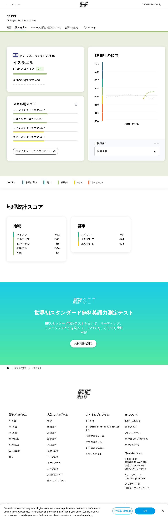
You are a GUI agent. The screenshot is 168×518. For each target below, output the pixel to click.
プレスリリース (133, 432)
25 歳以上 (14, 438)
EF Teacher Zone (95, 448)
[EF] (84, 4)
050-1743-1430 (133, 483)
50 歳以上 (14, 444)
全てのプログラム (56, 480)
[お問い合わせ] (151, 4)
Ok (145, 511)
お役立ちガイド (94, 454)
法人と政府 (14, 450)
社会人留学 (53, 450)
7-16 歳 (12, 420)
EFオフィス (131, 426)
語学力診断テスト (95, 442)
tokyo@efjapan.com (135, 478)
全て (11, 456)
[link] (21, 18)
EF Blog (90, 420)
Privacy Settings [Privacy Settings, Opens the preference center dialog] (122, 511)
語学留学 (51, 438)
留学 (49, 420)
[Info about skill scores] (76, 104)
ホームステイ (54, 462)
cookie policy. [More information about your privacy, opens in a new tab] (84, 515)
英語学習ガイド (55, 474)
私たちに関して (133, 420)
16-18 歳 (13, 426)
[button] (14, 4)
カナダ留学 (53, 468)
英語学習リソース (95, 436)
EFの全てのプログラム (136, 438)
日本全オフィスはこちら (137, 488)
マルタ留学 (53, 456)
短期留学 (51, 426)
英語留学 (51, 444)
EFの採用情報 (132, 444)
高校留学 (51, 432)
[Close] (162, 510)
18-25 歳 (13, 432)
